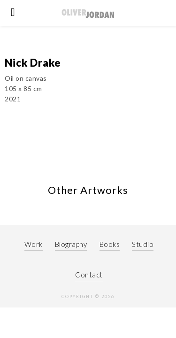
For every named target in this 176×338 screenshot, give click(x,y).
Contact (89, 284)
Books (109, 253)
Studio (142, 253)
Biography (71, 253)
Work (33, 253)
